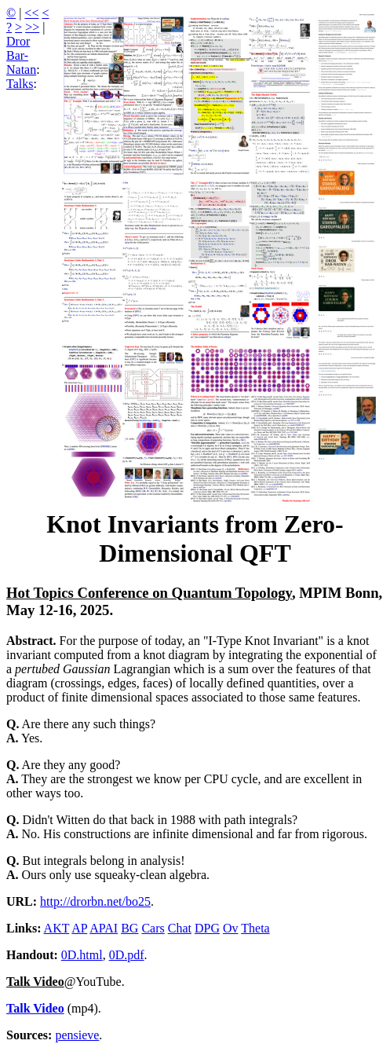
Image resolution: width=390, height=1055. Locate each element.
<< (31, 13)
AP (79, 928)
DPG (207, 928)
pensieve (77, 1035)
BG (129, 928)
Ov (231, 928)
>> (32, 27)
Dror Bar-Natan (21, 55)
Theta (255, 928)
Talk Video (35, 981)
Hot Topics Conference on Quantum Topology (149, 592)
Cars (152, 928)
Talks (19, 83)
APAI (103, 928)
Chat (179, 928)
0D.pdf (126, 955)
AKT (57, 928)
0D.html (82, 955)
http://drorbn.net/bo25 (95, 901)
